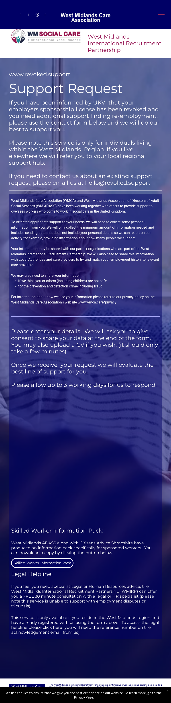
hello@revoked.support (117, 182)
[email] (45, 15)
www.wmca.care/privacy (97, 302)
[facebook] (20, 15)
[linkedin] (29, 15)
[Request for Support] (85, 458)
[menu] (161, 13)
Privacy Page (83, 697)
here (57, 627)
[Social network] (37, 15)
